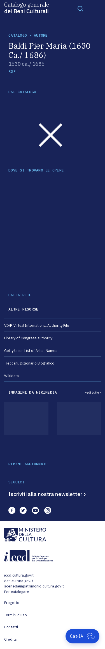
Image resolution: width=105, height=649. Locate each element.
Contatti (11, 627)
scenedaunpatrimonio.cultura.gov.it (34, 586)
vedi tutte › (93, 392)
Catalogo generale (26, 7)
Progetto (11, 602)
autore (41, 35)
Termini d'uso (15, 615)
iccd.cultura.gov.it (19, 575)
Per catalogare (16, 591)
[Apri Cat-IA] (82, 636)
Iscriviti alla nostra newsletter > (47, 494)
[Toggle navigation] (80, 8)
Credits (10, 639)
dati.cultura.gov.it (18, 581)
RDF (11, 71)
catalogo (17, 35)
